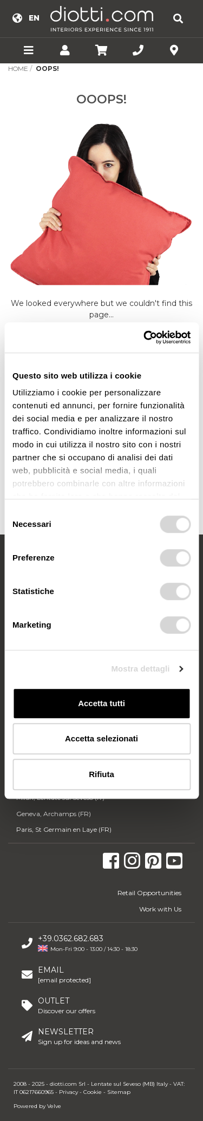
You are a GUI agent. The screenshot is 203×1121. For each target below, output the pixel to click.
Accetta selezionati (101, 738)
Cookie (92, 1092)
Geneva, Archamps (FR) (53, 814)
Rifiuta (101, 774)
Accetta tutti (101, 703)
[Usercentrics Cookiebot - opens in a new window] (145, 337)
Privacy (68, 1092)
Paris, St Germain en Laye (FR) (64, 829)
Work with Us (160, 909)
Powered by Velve (37, 1106)
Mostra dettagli (140, 668)
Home (18, 68)
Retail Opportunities (149, 893)
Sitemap (118, 1092)
